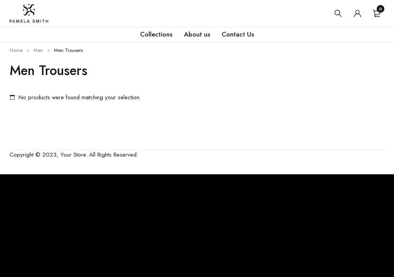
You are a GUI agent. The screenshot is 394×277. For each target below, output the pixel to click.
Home (16, 50)
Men (38, 50)
